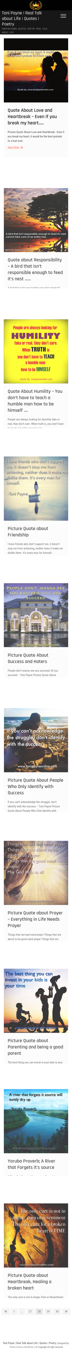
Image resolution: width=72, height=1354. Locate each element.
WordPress (29, 1347)
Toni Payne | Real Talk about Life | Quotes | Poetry (22, 18)
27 (31, 1311)
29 (49, 1311)
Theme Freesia (15, 1347)
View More (15, 152)
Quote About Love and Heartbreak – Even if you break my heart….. (32, 121)
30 (58, 1311)
